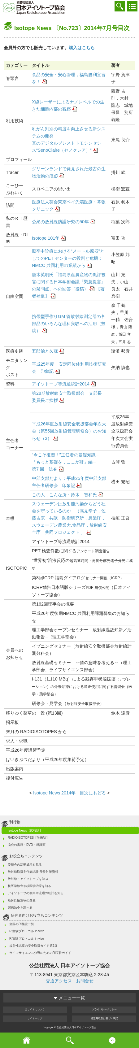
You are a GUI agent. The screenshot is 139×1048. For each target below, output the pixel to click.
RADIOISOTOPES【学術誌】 (28, 837)
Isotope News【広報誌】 (25, 830)
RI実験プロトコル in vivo (26, 938)
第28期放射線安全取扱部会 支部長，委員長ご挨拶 (69, 397)
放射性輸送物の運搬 (22, 900)
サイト (34, 1018)
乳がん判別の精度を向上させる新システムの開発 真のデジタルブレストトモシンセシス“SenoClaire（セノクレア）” (69, 139)
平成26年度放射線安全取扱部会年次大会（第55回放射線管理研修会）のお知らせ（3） (69, 431)
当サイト (35, 1009)
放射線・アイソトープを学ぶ (28, 879)
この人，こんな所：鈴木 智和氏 (64, 494)
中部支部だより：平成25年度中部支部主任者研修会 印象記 (69, 482)
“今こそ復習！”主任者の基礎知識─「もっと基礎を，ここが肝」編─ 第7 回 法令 (68, 462)
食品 (69, 78)
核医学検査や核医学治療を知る (29, 886)
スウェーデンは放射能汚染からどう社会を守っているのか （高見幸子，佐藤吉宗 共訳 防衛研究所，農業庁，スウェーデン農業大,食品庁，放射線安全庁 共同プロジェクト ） (69, 518)
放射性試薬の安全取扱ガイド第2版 (33, 945)
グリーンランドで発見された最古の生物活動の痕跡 (69, 172)
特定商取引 (104, 1018)
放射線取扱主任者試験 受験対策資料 (33, 871)
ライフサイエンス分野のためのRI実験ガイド (40, 953)
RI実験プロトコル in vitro (26, 931)
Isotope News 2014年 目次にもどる (69, 792)
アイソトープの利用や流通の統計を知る (35, 893)
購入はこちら (82, 47)
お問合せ (84, 980)
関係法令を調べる (20, 907)
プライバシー (104, 1009)
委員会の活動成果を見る (25, 864)
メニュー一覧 (69, 997)
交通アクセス (59, 980)
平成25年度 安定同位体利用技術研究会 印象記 (69, 368)
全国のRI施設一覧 (21, 924)
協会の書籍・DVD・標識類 (27, 844)
